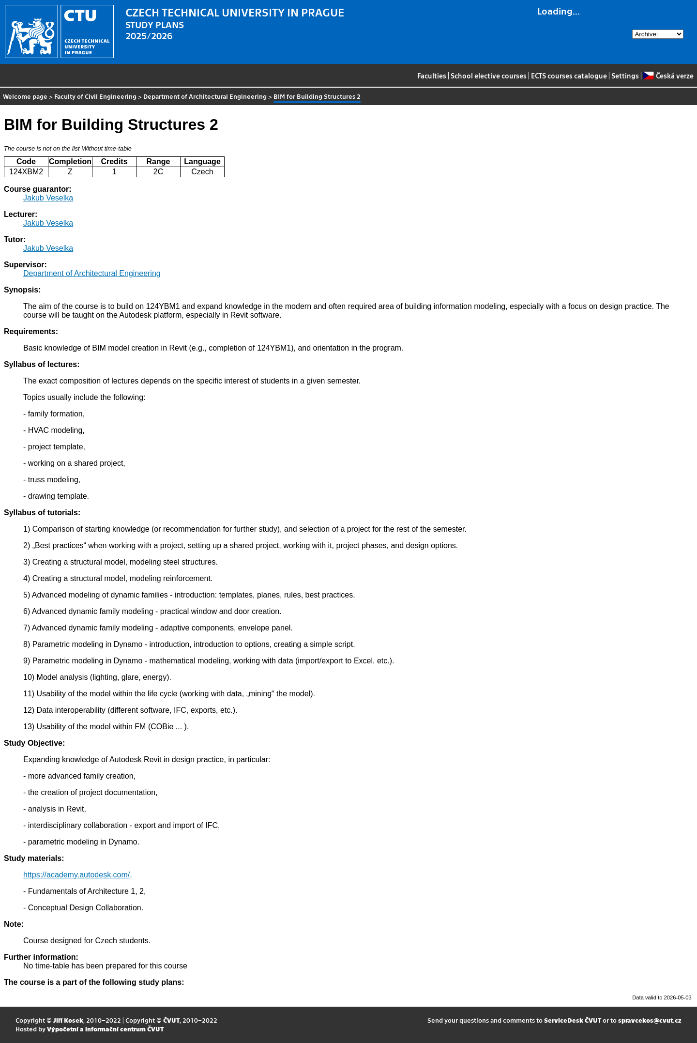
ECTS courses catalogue (569, 75)
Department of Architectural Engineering (205, 96)
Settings (625, 75)
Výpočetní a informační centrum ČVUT (105, 1028)
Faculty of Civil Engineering (95, 96)
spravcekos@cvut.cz (650, 1020)
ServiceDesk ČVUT (572, 1020)
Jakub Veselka (48, 198)
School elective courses (489, 75)
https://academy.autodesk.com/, (77, 875)
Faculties (431, 75)
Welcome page (25, 96)
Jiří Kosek (68, 1020)
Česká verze (668, 75)
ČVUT (171, 1020)
